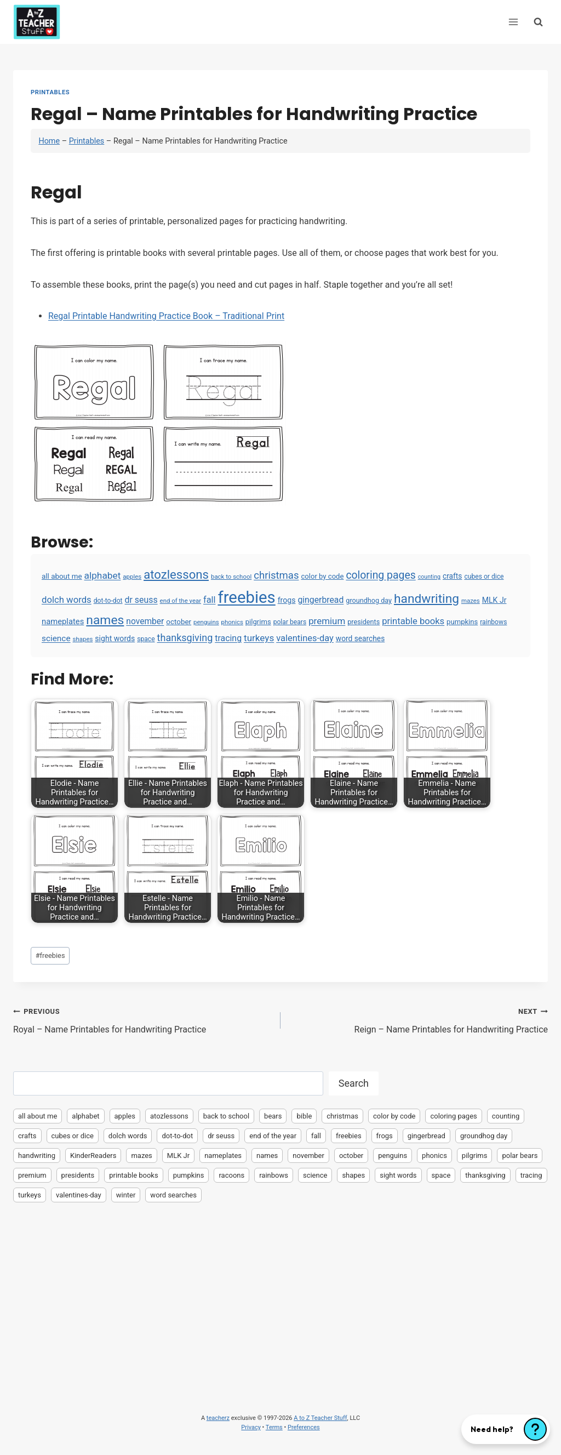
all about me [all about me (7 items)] (62, 576)
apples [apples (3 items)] (132, 576)
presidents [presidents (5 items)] (363, 622)
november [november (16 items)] (145, 621)
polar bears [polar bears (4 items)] (290, 622)
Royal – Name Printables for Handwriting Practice (142, 1019)
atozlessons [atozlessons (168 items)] (176, 574)
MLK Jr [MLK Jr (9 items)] (494, 600)
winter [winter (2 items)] (126, 1195)
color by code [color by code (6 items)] (322, 576)
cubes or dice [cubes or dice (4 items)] (483, 576)
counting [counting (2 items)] (429, 576)
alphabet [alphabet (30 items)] (102, 575)
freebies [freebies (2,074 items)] (246, 597)
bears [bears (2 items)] (273, 1116)
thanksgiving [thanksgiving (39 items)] (185, 637)
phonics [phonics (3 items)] (232, 622)
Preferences (304, 1427)
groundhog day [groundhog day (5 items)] (369, 600)
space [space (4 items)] (145, 639)
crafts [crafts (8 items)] (452, 576)
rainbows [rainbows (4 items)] (493, 622)
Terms (274, 1427)
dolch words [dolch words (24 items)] (66, 599)
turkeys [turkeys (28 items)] (259, 637)
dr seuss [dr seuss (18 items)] (141, 600)
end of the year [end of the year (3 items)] (180, 600)
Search (354, 1083)
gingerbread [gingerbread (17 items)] (320, 600)
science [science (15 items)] (56, 638)
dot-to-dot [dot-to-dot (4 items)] (108, 600)
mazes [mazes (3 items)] (470, 600)
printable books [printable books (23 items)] (413, 621)
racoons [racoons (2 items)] (231, 1175)
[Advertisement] (280, 1292)
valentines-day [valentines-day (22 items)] (305, 638)
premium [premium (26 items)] (326, 620)
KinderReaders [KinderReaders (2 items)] (93, 1155)
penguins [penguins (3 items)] (206, 622)
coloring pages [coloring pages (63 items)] (380, 575)
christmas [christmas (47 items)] (276, 575)
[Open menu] (513, 21)
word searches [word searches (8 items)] (360, 638)
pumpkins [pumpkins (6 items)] (462, 622)
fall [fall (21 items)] (209, 600)
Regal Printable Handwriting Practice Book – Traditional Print (166, 316)
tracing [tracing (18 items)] (228, 638)
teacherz (218, 1418)
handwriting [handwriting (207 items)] (426, 598)
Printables (50, 92)
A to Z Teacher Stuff (320, 1418)
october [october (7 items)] (178, 622)
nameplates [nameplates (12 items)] (63, 621)
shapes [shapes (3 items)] (83, 639)
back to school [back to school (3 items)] (231, 576)
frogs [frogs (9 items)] (287, 600)
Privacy (251, 1427)
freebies (50, 955)
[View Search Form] (538, 21)
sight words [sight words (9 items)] (115, 638)
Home (49, 141)
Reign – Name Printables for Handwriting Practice (418, 1019)
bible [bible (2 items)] (304, 1116)
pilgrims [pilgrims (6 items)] (258, 622)
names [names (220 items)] (105, 620)
